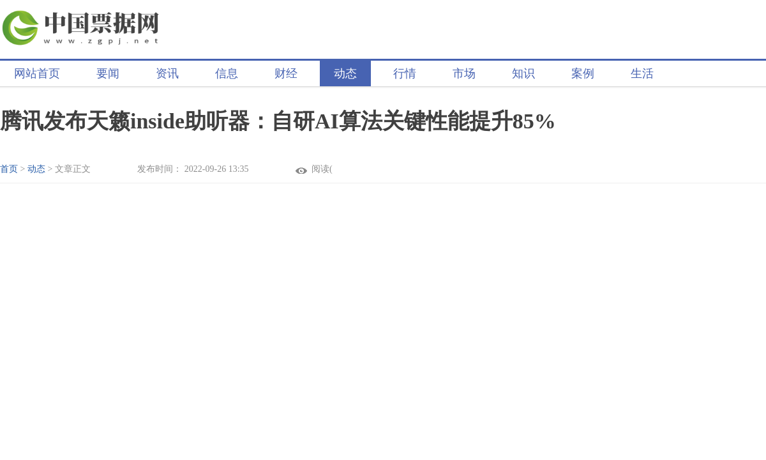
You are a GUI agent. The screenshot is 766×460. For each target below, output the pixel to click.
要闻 (107, 73)
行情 (404, 73)
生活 (642, 73)
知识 (523, 73)
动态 (345, 73)
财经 (285, 73)
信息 (226, 73)
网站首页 (37, 73)
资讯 (167, 73)
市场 (464, 73)
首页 (9, 169)
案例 (582, 73)
